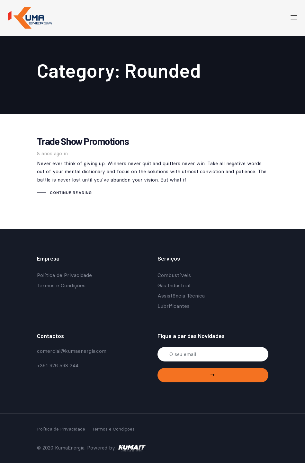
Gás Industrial (173, 285)
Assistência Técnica (181, 295)
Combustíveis (174, 275)
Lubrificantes (173, 306)
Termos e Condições (61, 285)
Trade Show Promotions (152, 166)
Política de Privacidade (64, 275)
